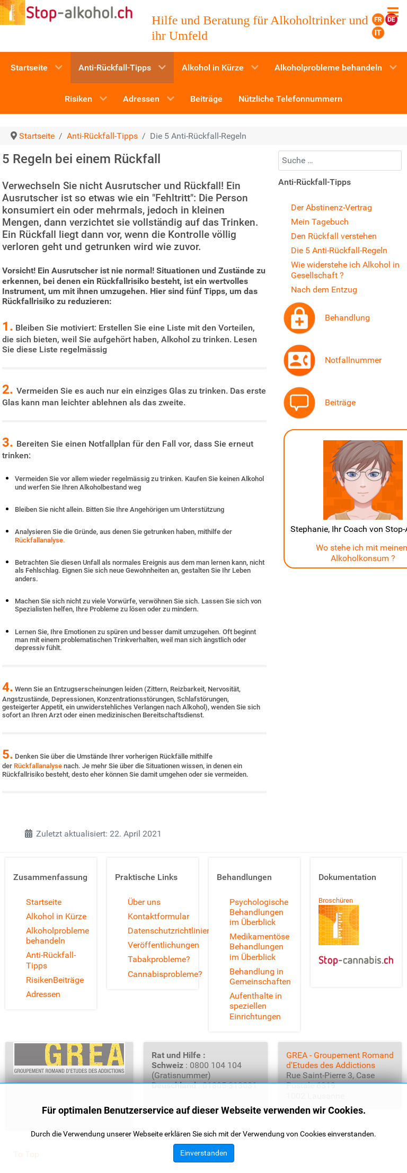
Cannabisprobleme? (165, 974)
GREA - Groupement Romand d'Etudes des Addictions (340, 1060)
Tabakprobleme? (159, 959)
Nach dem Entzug (324, 290)
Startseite (43, 902)
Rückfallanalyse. (40, 540)
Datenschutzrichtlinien (169, 931)
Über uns (144, 902)
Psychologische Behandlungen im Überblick (258, 912)
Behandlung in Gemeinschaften (260, 976)
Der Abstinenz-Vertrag (331, 207)
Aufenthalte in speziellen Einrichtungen (255, 1006)
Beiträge (340, 402)
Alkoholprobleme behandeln (57, 936)
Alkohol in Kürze (56, 916)
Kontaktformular (158, 916)
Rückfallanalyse (38, 766)
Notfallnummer (353, 360)
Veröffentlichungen (163, 945)
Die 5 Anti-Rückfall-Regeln (339, 250)
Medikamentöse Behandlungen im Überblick (259, 946)
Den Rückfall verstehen (334, 236)
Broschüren (335, 900)
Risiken (39, 980)
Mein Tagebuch (320, 222)
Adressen (43, 994)
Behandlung (347, 318)
